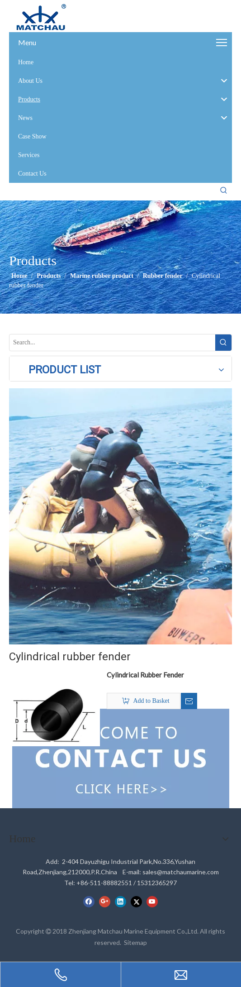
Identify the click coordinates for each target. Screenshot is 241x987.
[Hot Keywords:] (224, 190)
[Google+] (104, 901)
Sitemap (135, 942)
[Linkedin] (120, 901)
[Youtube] (152, 901)
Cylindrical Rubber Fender (145, 675)
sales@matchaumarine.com (180, 872)
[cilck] (120, 516)
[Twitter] (136, 901)
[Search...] (112, 342)
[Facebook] (89, 901)
